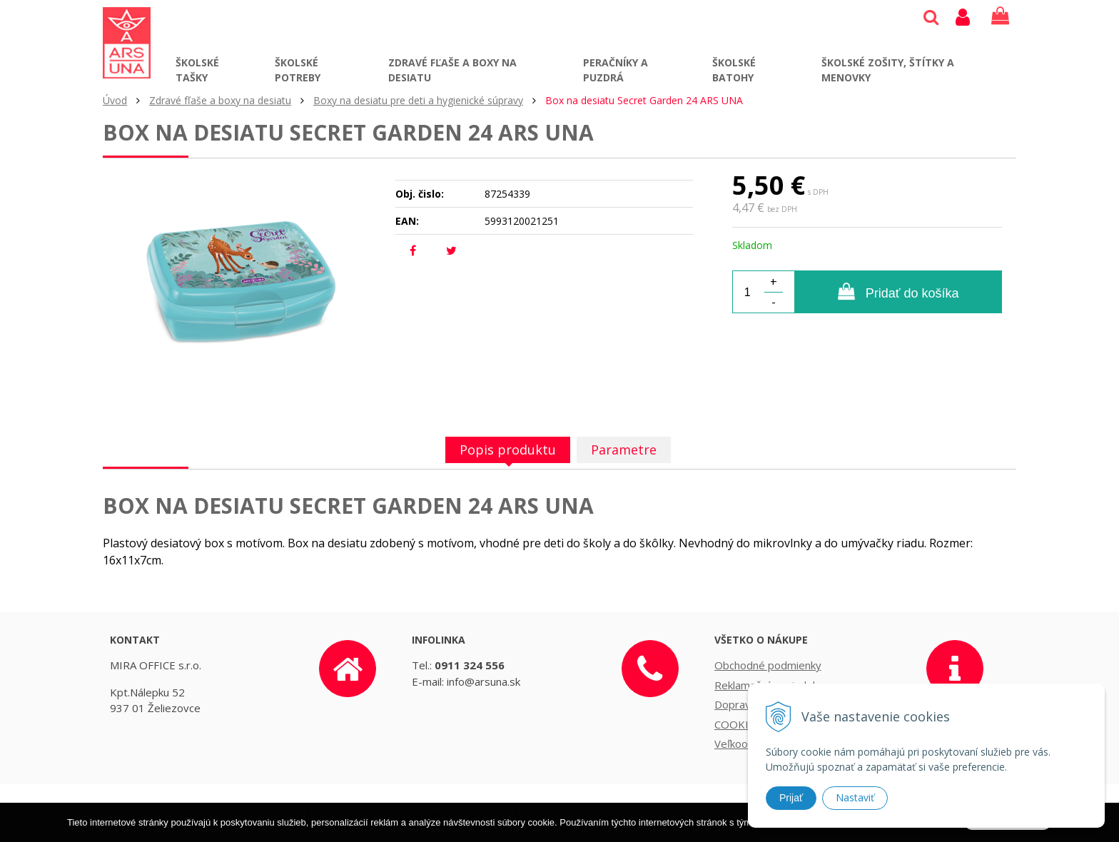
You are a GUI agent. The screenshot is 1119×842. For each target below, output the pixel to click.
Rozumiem (1008, 831)
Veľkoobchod (746, 743)
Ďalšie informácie (835, 831)
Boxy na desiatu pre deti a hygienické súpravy (418, 100)
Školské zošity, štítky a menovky (887, 70)
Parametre (624, 449)
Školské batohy (734, 70)
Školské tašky (197, 70)
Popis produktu (508, 449)
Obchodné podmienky (767, 665)
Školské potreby (297, 70)
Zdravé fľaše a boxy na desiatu (452, 70)
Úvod (115, 100)
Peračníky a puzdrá (615, 70)
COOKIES (737, 724)
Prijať (791, 797)
